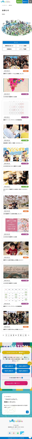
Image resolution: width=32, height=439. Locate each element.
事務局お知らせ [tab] (9, 46)
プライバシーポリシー (16, 428)
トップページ (4, 5)
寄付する (25, 1)
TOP (30, 437)
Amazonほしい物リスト (13, 383)
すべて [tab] (16, 42)
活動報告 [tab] (9, 49)
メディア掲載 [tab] (22, 49)
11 (25, 335)
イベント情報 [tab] (22, 46)
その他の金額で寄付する (15, 377)
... (8, 335)
